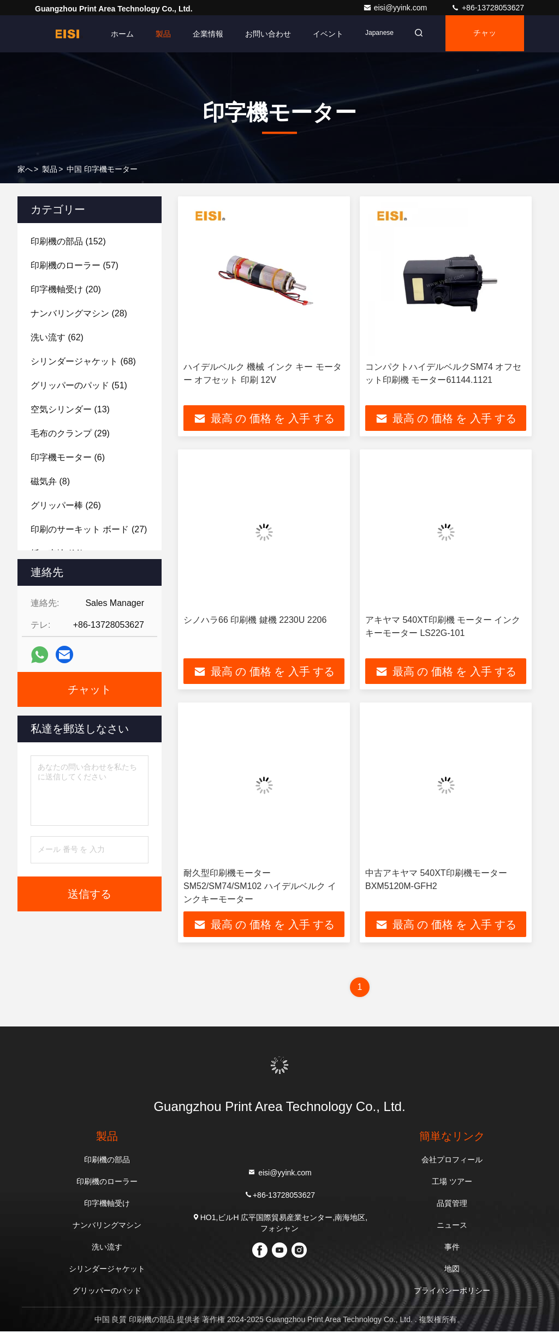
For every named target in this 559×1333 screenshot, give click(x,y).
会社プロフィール (452, 1161)
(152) (68, 241)
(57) (74, 265)
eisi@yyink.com (396, 7)
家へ (25, 169)
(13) (70, 409)
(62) (57, 337)
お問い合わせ (261, 33)
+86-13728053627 (487, 7)
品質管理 (452, 1204)
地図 (452, 1270)
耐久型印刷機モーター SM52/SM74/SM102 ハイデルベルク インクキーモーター (259, 887)
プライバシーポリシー (452, 1292)
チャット (483, 40)
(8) (50, 481)
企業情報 (201, 33)
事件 (452, 1248)
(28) (79, 313)
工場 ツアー (452, 1183)
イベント (321, 33)
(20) (66, 289)
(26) (66, 505)
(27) (89, 529)
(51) (79, 385)
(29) (70, 433)
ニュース (452, 1226)
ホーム (115, 33)
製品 (156, 33)
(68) (83, 361)
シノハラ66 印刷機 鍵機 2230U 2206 (254, 620)
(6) (68, 457)
